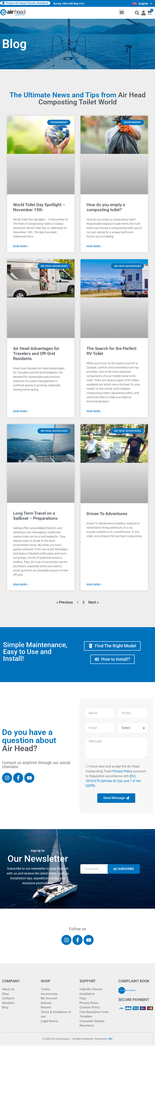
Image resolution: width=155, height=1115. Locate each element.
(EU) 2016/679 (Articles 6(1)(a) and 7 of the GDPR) (113, 781)
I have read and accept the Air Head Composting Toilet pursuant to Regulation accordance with (116, 776)
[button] (121, 12)
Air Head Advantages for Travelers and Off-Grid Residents (36, 353)
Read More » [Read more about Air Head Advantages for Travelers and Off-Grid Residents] (21, 411)
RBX (110, 1038)
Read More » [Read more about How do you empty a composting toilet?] (94, 246)
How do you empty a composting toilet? (106, 207)
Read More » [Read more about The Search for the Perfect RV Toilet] (94, 411)
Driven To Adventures (107, 513)
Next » (93, 602)
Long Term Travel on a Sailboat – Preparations (35, 516)
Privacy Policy (122, 771)
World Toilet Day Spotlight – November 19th (39, 207)
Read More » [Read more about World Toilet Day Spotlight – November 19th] (21, 246)
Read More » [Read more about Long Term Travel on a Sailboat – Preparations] (21, 584)
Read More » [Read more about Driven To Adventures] (94, 584)
